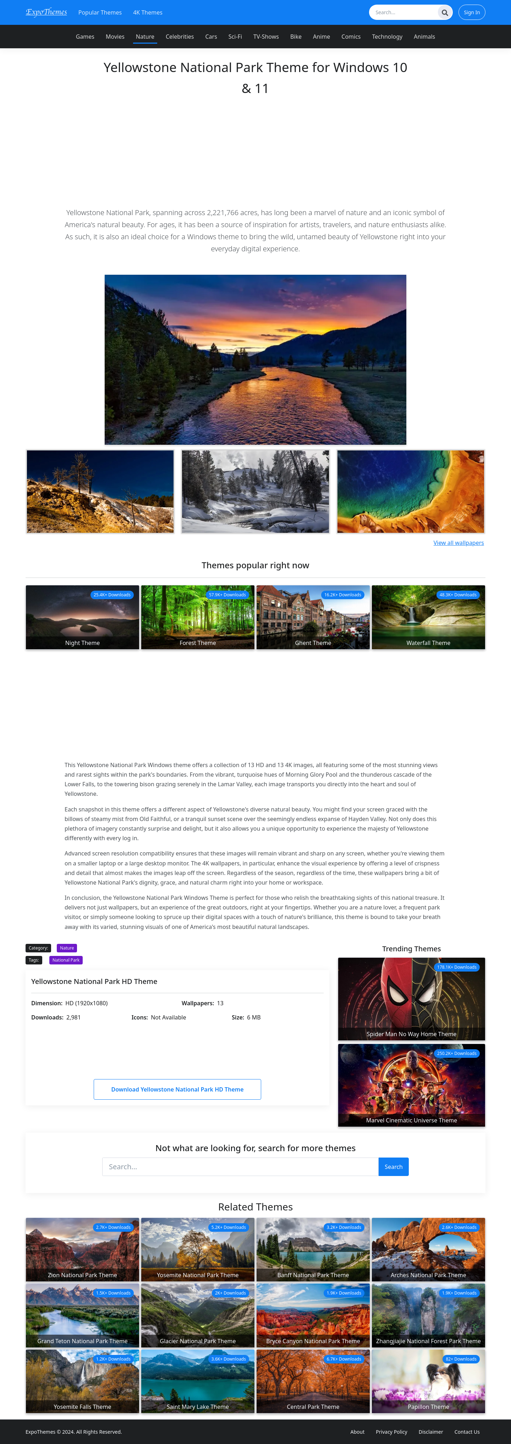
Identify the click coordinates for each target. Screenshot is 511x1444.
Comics (351, 36)
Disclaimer (431, 1431)
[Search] (445, 12)
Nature (145, 36)
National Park (66, 960)
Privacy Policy (391, 1431)
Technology (387, 36)
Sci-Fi (235, 36)
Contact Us (467, 1431)
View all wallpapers (459, 543)
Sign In (472, 12)
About (358, 1431)
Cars (211, 36)
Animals (424, 36)
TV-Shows (266, 36)
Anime (321, 36)
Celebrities (180, 36)
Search (394, 1167)
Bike (296, 36)
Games (85, 36)
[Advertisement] (255, 151)
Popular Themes (100, 12)
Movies (115, 36)
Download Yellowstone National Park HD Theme (177, 1089)
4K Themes (148, 12)
